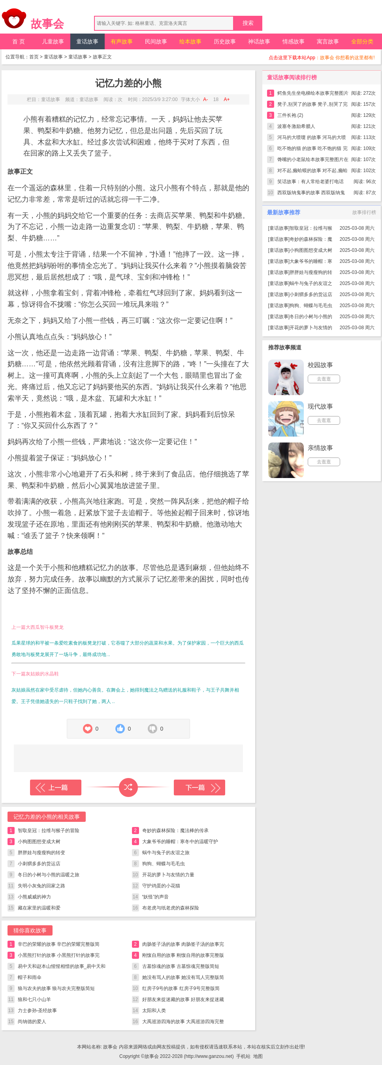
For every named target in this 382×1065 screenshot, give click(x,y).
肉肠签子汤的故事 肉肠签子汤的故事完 (183, 944)
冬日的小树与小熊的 (311, 316)
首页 (34, 57)
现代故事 (320, 406)
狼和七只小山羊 (34, 999)
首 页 (18, 41)
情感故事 (293, 41)
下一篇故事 (199, 787)
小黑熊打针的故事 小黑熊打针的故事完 (59, 955)
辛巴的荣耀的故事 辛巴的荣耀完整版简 (59, 944)
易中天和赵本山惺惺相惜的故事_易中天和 (62, 966)
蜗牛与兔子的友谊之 (311, 283)
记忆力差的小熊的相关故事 (46, 817)
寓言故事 (328, 41)
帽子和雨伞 (29, 977)
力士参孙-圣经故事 (37, 1010)
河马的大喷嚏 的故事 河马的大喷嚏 (311, 139)
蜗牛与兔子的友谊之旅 (166, 852)
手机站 (243, 1056)
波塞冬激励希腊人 (296, 126)
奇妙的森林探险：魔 (311, 239)
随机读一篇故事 (128, 787)
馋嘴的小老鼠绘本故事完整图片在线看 (312, 161)
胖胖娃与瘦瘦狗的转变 (41, 852)
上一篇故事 (55, 787)
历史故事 (225, 41)
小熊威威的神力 (34, 897)
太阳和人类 (154, 1010)
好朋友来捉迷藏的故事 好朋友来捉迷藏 (183, 999)
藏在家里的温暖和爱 (39, 908)
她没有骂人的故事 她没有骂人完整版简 (183, 977)
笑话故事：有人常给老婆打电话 (310, 181)
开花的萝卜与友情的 (311, 327)
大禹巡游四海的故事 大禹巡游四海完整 (183, 1021)
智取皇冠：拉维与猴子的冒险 (48, 830)
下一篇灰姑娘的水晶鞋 (35, 674)
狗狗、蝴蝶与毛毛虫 (163, 863)
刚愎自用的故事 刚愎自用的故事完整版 (183, 955)
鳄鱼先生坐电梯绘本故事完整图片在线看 (312, 94)
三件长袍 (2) (290, 115)
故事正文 (102, 57)
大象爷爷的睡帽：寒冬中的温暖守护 (180, 841)
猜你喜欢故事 (30, 930)
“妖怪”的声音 (155, 897)
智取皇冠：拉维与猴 (311, 228)
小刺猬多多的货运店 (39, 863)
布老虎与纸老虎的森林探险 (170, 908)
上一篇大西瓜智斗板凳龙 (37, 627)
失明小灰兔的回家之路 (41, 886)
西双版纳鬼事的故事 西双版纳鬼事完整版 (311, 194)
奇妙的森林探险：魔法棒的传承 (175, 830)
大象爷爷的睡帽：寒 (311, 261)
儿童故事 (53, 41)
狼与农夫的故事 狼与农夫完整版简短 (56, 988)
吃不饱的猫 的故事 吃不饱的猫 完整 (312, 150)
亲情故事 (320, 447)
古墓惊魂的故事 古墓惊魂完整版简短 (180, 966)
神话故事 (259, 41)
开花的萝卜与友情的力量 (168, 875)
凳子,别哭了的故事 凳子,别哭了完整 (312, 105)
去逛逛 (324, 379)
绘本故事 (190, 41)
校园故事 (320, 365)
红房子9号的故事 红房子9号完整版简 (181, 988)
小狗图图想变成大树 (39, 841)
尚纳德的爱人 (32, 1021)
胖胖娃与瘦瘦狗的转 (311, 272)
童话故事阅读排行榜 (292, 77)
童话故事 (87, 41)
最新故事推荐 (283, 212)
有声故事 (122, 41)
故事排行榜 (364, 212)
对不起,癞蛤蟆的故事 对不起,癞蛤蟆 (312, 172)
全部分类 (362, 41)
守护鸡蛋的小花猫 (161, 886)
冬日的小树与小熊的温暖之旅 (48, 875)
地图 (258, 1056)
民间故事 (156, 41)
